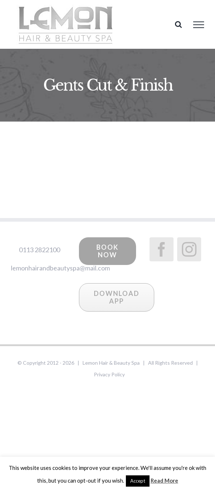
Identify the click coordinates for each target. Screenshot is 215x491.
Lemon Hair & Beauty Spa (111, 363)
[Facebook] (162, 249)
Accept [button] (137, 481)
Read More (164, 480)
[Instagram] (189, 249)
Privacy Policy (109, 374)
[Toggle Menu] (198, 24)
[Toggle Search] (178, 24)
